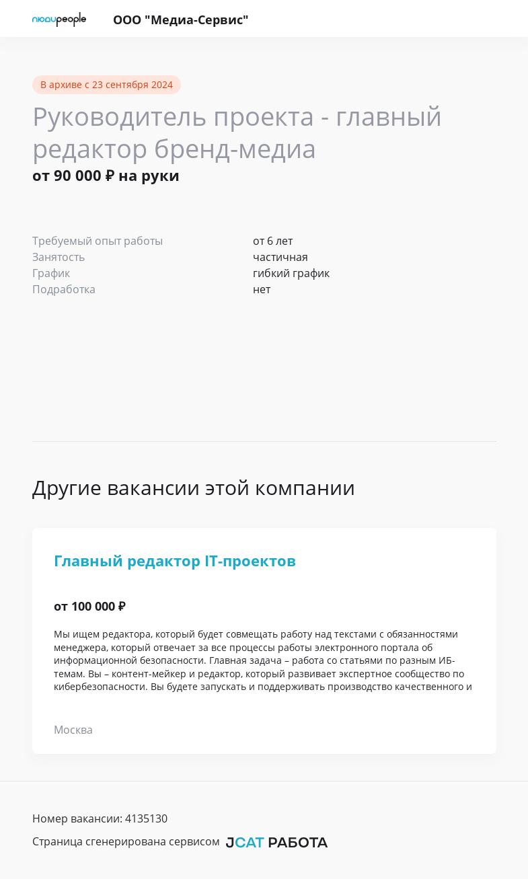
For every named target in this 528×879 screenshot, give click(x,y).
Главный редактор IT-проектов (175, 560)
